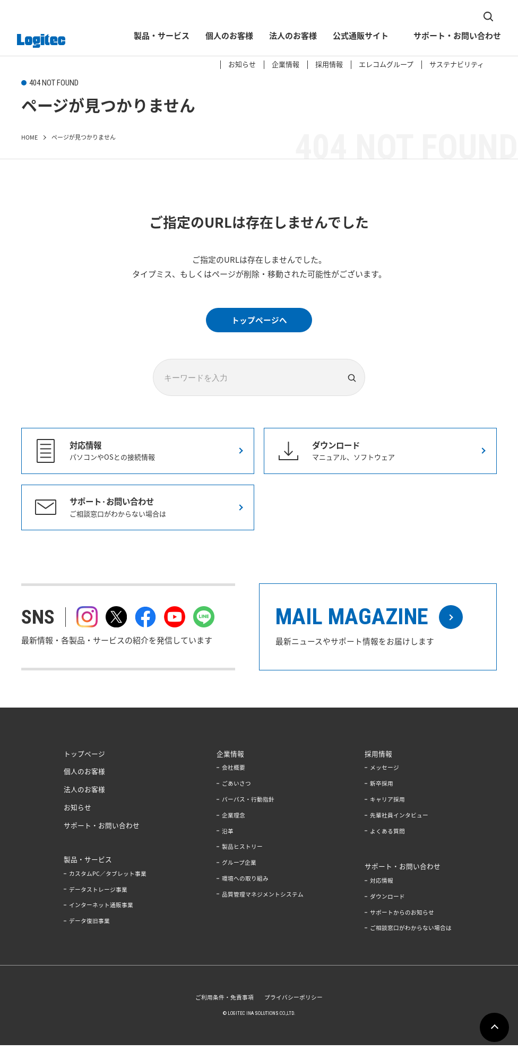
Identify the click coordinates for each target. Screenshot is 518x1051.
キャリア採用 (387, 805)
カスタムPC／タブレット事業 (107, 878)
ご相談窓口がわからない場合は (411, 933)
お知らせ (239, 18)
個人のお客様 (227, 37)
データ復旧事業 (89, 925)
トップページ (84, 760)
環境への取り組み (245, 884)
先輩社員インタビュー (399, 820)
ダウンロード (387, 902)
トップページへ (259, 320)
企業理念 (233, 820)
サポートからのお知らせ (402, 918)
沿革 (228, 836)
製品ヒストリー (242, 852)
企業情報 (283, 18)
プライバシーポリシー (293, 1002)
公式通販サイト (358, 37)
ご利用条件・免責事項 (224, 1002)
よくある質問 (387, 836)
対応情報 (381, 886)
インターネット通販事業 (101, 909)
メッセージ (384, 773)
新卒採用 (381, 789)
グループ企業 (239, 868)
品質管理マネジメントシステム (263, 899)
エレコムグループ (383, 18)
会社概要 (233, 773)
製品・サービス (159, 37)
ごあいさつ (236, 789)
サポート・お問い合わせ (454, 37)
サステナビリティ (454, 18)
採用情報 (326, 18)
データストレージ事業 (98, 894)
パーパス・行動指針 (248, 805)
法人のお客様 (290, 37)
